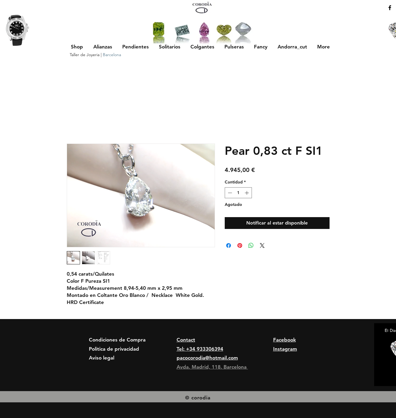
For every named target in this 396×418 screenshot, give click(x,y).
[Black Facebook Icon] (390, 7)
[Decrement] (229, 193)
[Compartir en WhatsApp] (251, 245)
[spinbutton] (238, 193)
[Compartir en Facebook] (228, 245)
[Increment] (247, 193)
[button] (102, 46)
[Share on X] (262, 245)
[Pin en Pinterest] (239, 245)
